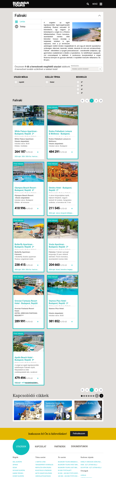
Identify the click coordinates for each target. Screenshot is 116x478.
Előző (87, 101)
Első (83, 101)
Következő (96, 101)
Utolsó (101, 101)
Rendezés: (75, 66)
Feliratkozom (79, 320)
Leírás (19, 21)
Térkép (19, 26)
